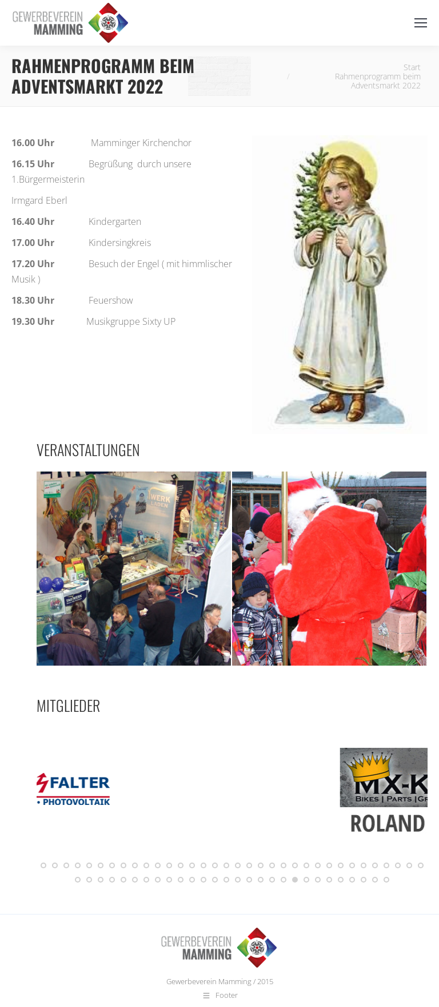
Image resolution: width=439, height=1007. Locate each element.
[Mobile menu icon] (421, 23)
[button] (43, 865)
